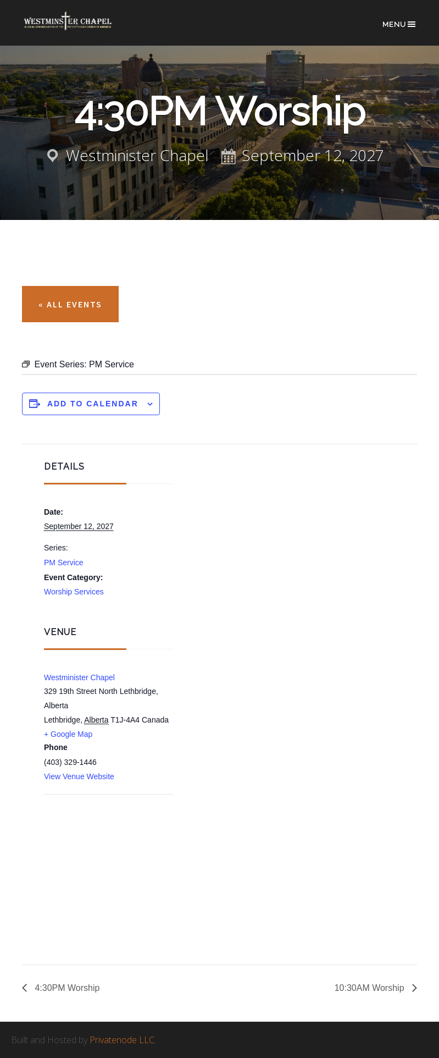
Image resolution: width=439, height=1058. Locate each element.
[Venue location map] (102, 853)
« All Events (70, 304)
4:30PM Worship (65, 988)
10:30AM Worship (371, 988)
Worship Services (74, 591)
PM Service (64, 562)
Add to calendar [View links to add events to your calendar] (92, 403)
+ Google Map (68, 734)
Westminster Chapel (77, 28)
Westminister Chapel (79, 677)
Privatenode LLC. (123, 1040)
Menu (399, 24)
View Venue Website (79, 776)
